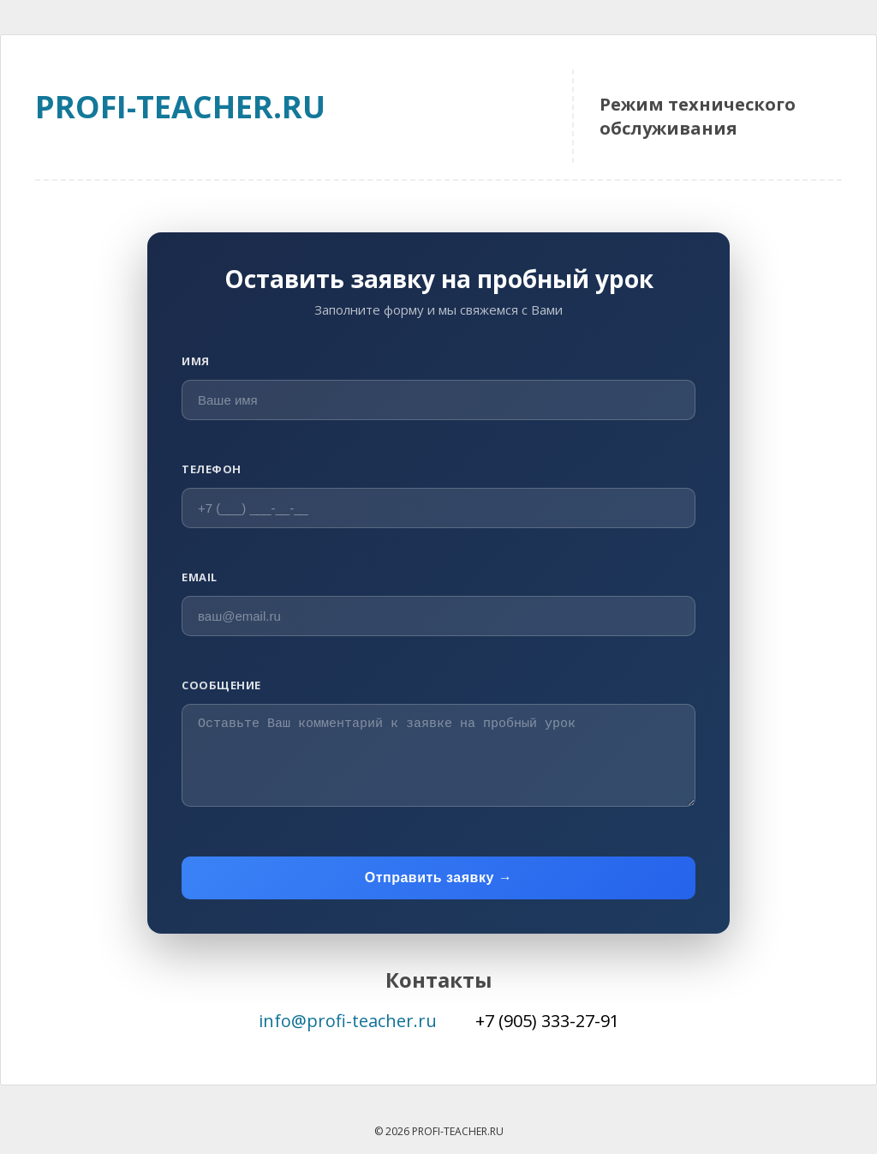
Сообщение (221, 685)
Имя (196, 361)
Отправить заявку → (439, 877)
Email (200, 577)
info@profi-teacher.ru (348, 1020)
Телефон (212, 469)
